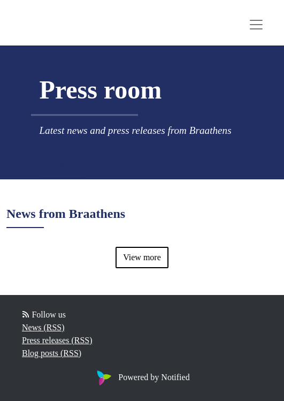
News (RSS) (43, 327)
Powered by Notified (141, 377)
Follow (62, 165)
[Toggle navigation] (256, 24)
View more (142, 257)
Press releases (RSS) (57, 340)
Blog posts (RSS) (51, 353)
